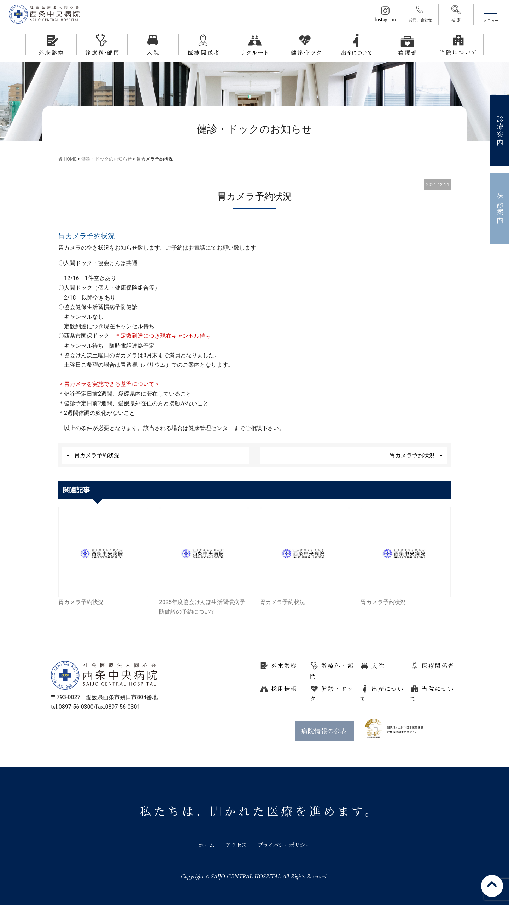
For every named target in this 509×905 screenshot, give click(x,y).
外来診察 (284, 666)
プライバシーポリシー (286, 845)
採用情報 (284, 689)
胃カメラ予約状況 (96, 455)
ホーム (203, 845)
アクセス (234, 845)
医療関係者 (438, 666)
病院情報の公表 (324, 731)
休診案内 (500, 209)
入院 (378, 666)
